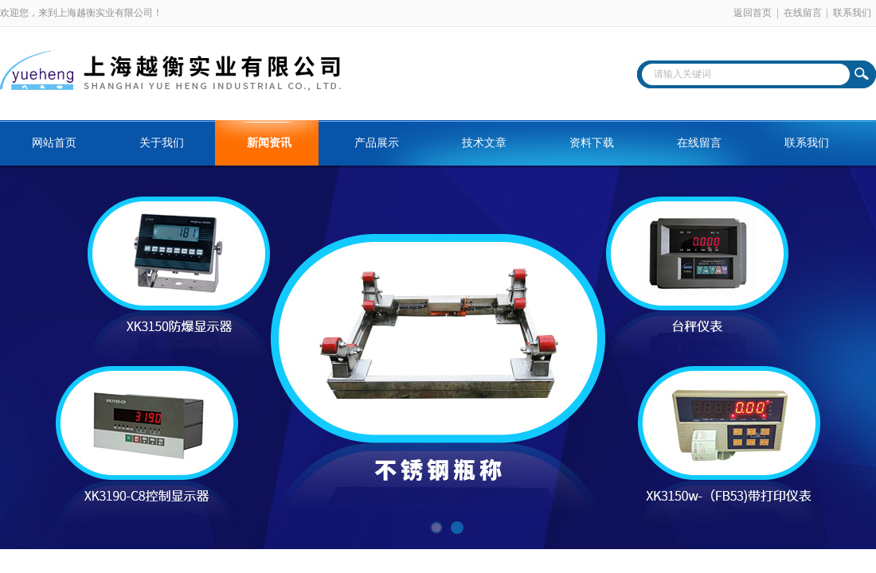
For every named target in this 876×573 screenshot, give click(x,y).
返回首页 (752, 12)
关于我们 (161, 143)
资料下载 (591, 143)
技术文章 (484, 143)
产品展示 (376, 143)
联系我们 (852, 12)
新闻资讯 (269, 143)
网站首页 (54, 143)
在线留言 (803, 12)
